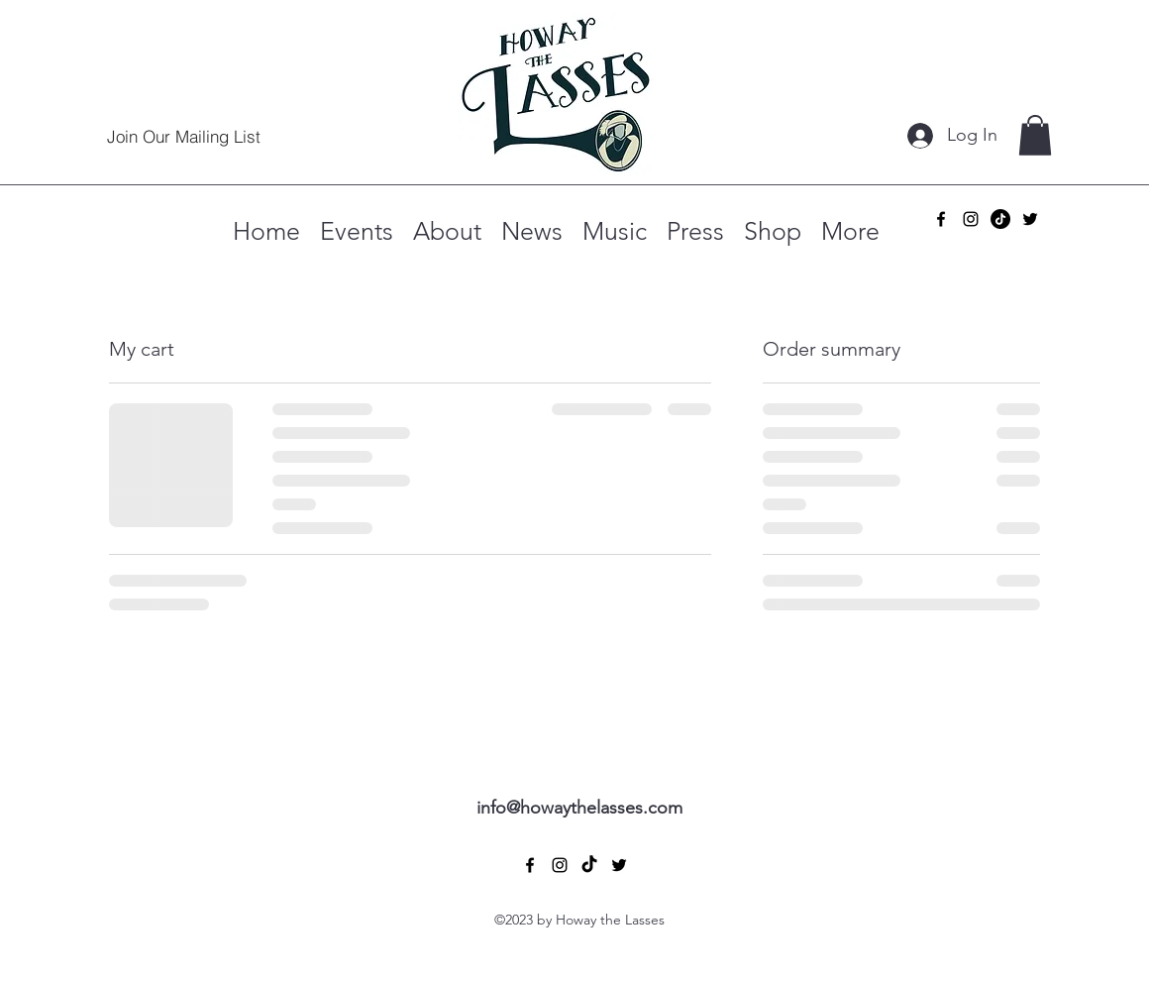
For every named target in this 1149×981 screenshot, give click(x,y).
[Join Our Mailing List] (183, 136)
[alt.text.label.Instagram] (971, 219)
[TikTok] (1000, 219)
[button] (1035, 135)
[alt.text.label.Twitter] (1030, 219)
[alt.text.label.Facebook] (941, 219)
